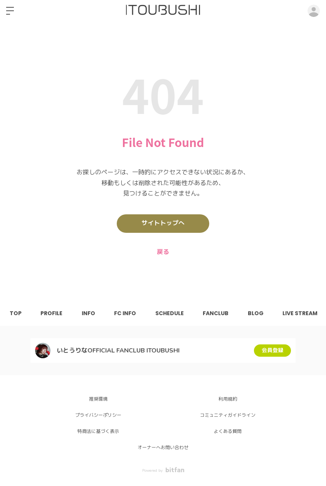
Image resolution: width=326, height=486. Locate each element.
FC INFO (126, 313)
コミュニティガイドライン (227, 415)
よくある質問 (228, 431)
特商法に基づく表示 (98, 431)
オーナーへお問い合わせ (163, 447)
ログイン (314, 11)
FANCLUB (217, 313)
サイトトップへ (163, 223)
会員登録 (272, 350)
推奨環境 (98, 399)
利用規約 (227, 399)
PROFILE (52, 313)
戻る (163, 252)
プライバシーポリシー (98, 415)
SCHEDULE (170, 313)
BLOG (257, 313)
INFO (89, 313)
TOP (16, 313)
